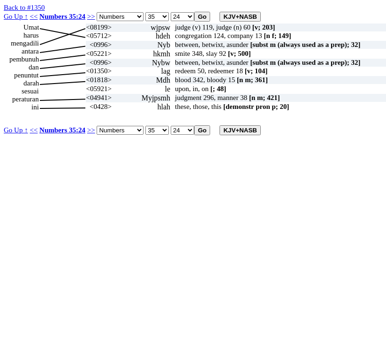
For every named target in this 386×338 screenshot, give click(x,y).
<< (34, 16)
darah (31, 83)
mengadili (25, 43)
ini (35, 107)
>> (91, 16)
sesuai (30, 91)
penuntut (26, 75)
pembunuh (24, 59)
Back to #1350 (24, 7)
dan (34, 67)
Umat (31, 27)
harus (31, 35)
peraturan (25, 99)
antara (30, 51)
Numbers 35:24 (62, 16)
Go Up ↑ (16, 16)
